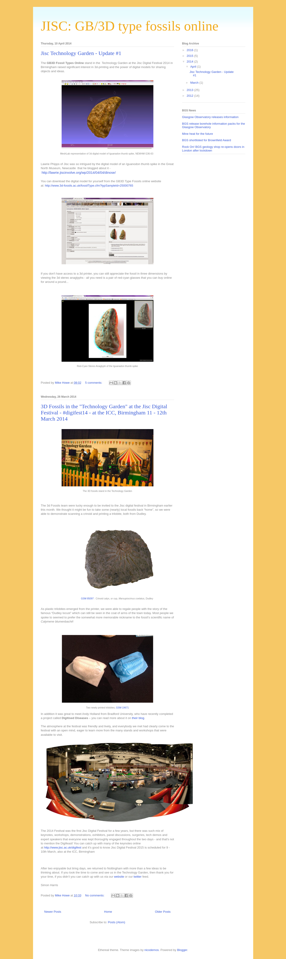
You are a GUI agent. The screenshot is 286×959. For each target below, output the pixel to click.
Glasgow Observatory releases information (210, 117)
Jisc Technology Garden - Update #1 (81, 53)
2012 (190, 95)
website (119, 876)
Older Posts (163, 911)
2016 (190, 50)
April (193, 66)
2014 (190, 61)
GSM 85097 (87, 598)
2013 (190, 90)
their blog (138, 718)
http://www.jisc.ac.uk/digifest (62, 847)
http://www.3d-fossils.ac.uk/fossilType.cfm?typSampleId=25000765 (89, 185)
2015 (190, 56)
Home (108, 911)
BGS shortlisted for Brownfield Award (206, 140)
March (194, 82)
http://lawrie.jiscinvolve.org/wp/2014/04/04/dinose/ (79, 172)
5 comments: (94, 382)
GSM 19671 (122, 707)
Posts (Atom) (116, 922)
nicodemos (151, 950)
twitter (137, 876)
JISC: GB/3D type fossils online (129, 25)
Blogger (182, 950)
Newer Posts (52, 911)
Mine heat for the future (197, 133)
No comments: (95, 895)
